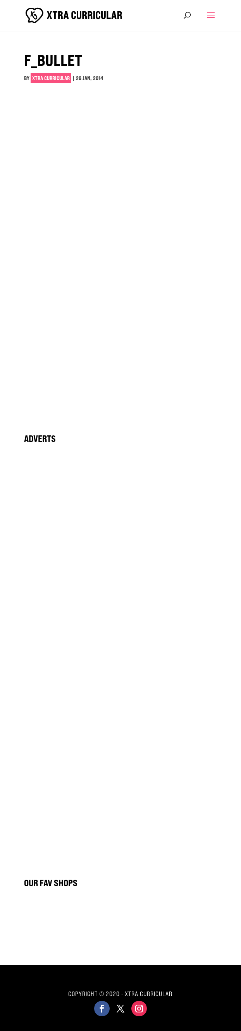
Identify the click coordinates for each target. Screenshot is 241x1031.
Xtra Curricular (51, 78)
